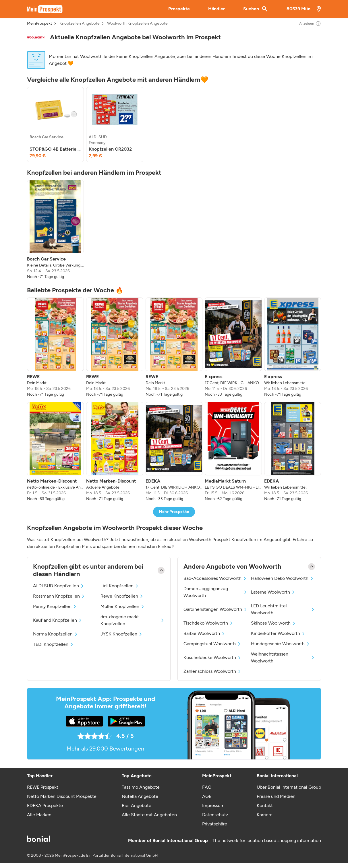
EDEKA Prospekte (45, 805)
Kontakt (265, 805)
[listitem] (55, 124)
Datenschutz (215, 814)
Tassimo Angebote (141, 787)
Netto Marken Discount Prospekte (61, 796)
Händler (216, 8)
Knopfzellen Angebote (79, 24)
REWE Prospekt (42, 787)
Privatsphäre (214, 824)
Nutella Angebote (140, 796)
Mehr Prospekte (174, 511)
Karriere (264, 814)
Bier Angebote (136, 805)
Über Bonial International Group (289, 787)
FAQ (206, 787)
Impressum (213, 805)
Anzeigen (310, 23)
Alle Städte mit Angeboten (149, 814)
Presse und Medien (276, 796)
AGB (207, 796)
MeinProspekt (39, 24)
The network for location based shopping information (266, 840)
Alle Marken (39, 814)
